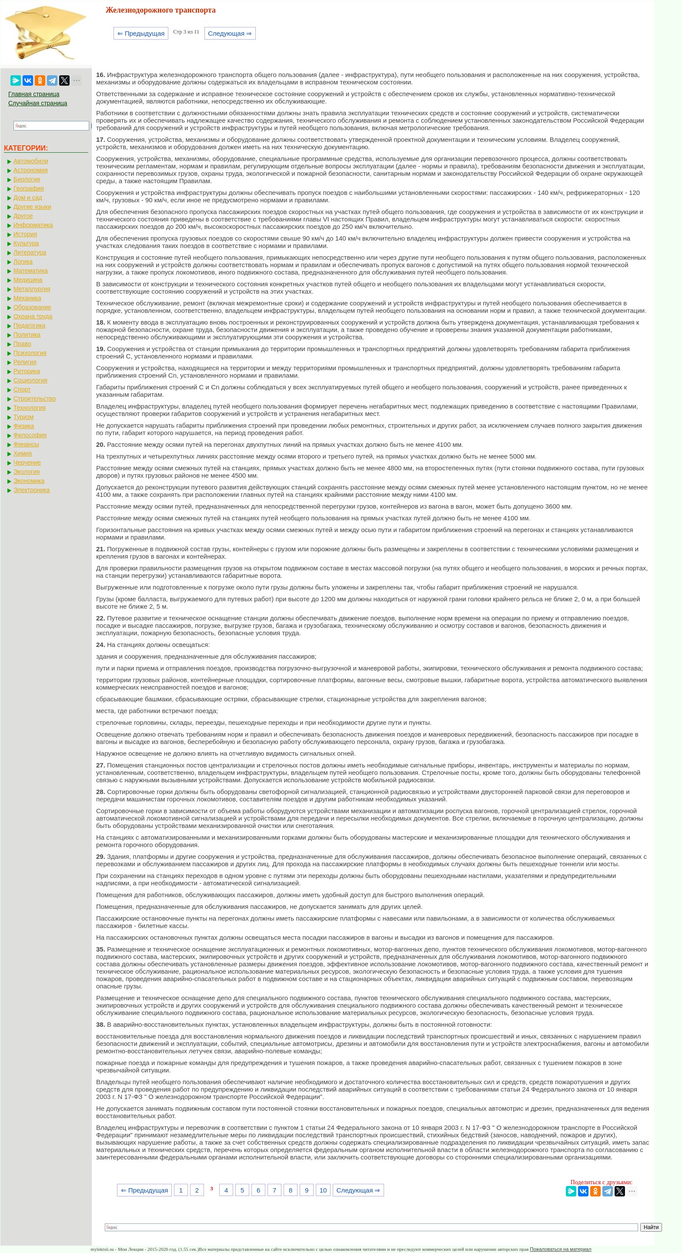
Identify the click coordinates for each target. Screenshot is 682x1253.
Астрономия (30, 170)
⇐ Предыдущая (141, 33)
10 (323, 1190)
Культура (26, 243)
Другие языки (32, 206)
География (28, 188)
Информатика (33, 224)
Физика (23, 425)
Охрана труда (32, 316)
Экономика (28, 480)
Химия (22, 453)
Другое (23, 215)
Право (22, 343)
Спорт (21, 389)
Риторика (26, 371)
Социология (30, 380)
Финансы (26, 444)
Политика (26, 334)
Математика (30, 270)
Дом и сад (27, 197)
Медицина (28, 279)
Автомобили (30, 160)
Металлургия (31, 288)
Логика (23, 261)
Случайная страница (37, 103)
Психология (30, 352)
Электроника (31, 489)
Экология (26, 471)
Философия (30, 435)
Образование (32, 307)
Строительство (34, 398)
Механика (27, 298)
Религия (25, 361)
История (25, 234)
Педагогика (29, 325)
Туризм (23, 416)
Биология (26, 179)
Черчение (27, 462)
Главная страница (34, 93)
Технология (29, 407)
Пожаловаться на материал (560, 1249)
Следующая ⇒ (230, 33)
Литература (29, 252)
